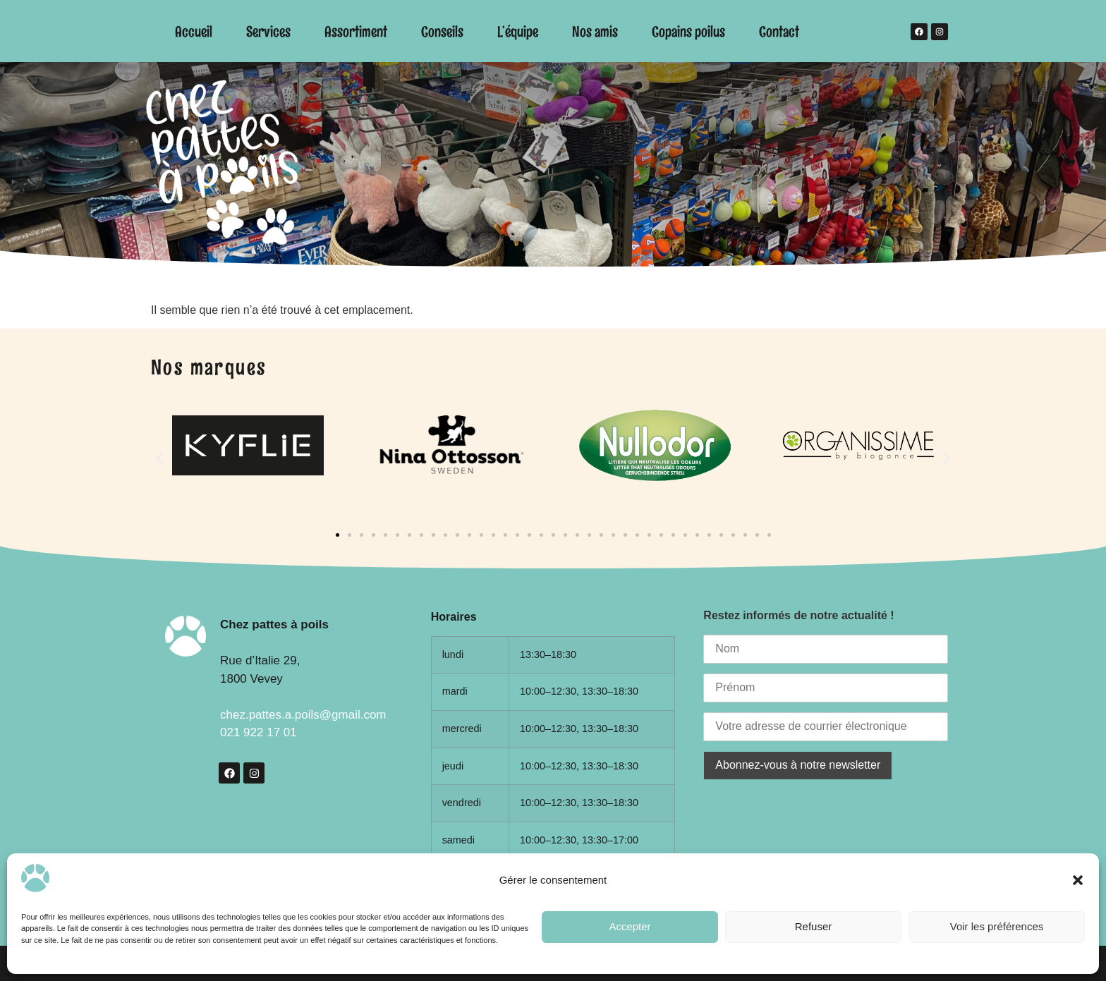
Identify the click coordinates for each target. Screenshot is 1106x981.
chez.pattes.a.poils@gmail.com (303, 714)
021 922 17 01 (258, 732)
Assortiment (355, 31)
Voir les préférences (997, 926)
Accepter (629, 926)
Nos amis (595, 31)
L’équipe (517, 31)
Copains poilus (688, 31)
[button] (1078, 880)
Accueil (193, 31)
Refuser (813, 926)
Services (268, 31)
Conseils (442, 31)
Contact (779, 31)
